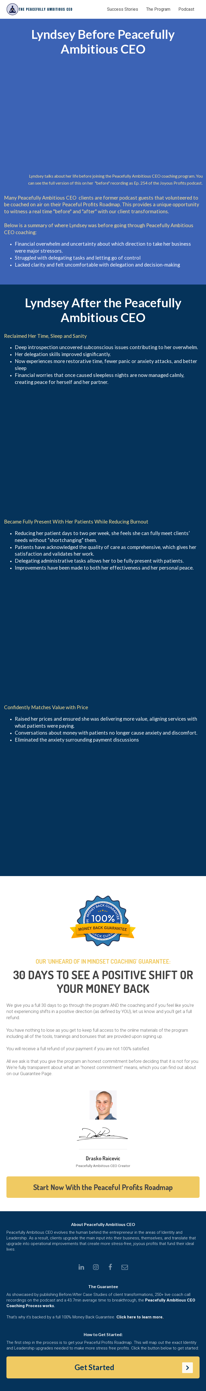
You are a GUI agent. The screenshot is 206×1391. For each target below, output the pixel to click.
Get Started (134, 1367)
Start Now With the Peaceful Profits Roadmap (103, 1187)
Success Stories (122, 9)
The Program (158, 9)
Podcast (186, 9)
